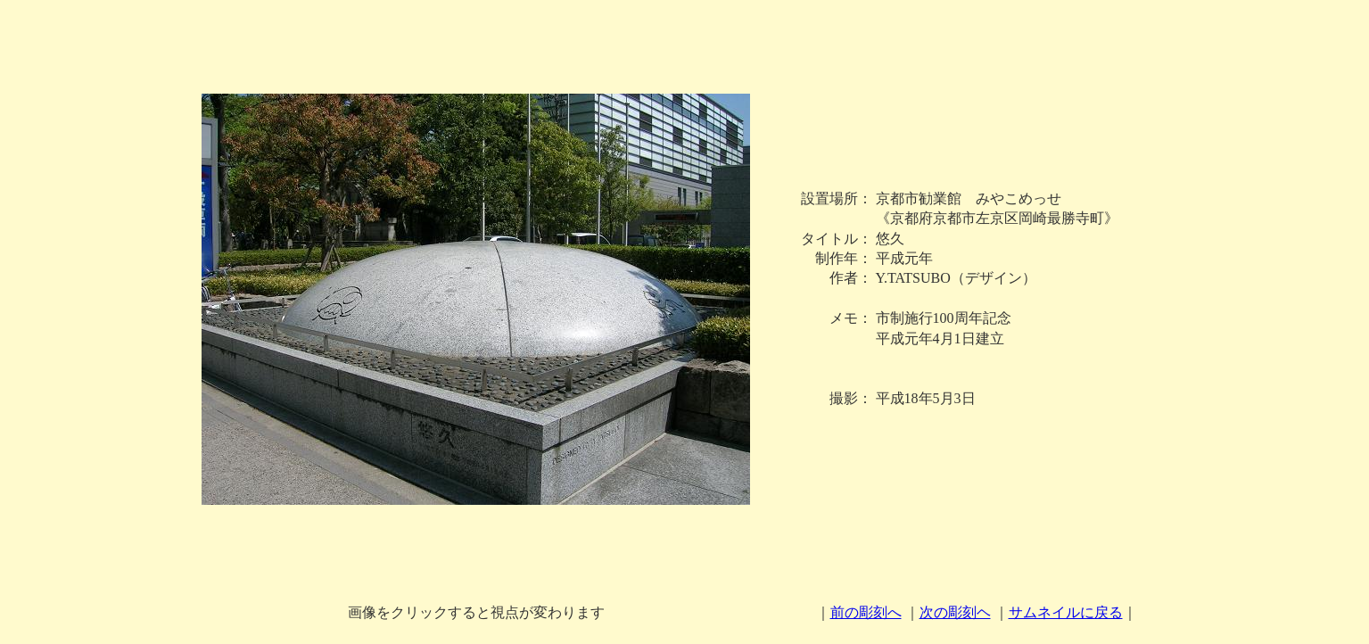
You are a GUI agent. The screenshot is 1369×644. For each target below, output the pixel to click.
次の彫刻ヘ (955, 612)
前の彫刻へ (866, 612)
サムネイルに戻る (1066, 612)
